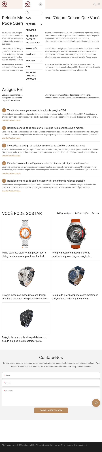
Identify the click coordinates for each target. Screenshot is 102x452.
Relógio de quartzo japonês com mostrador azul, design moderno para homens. (75, 297)
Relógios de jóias (82, 213)
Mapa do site (81, 445)
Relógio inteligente (65, 213)
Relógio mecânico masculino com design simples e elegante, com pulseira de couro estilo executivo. (24, 297)
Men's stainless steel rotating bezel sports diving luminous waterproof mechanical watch (24, 254)
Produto (95, 213)
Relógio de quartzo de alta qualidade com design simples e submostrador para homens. (24, 339)
